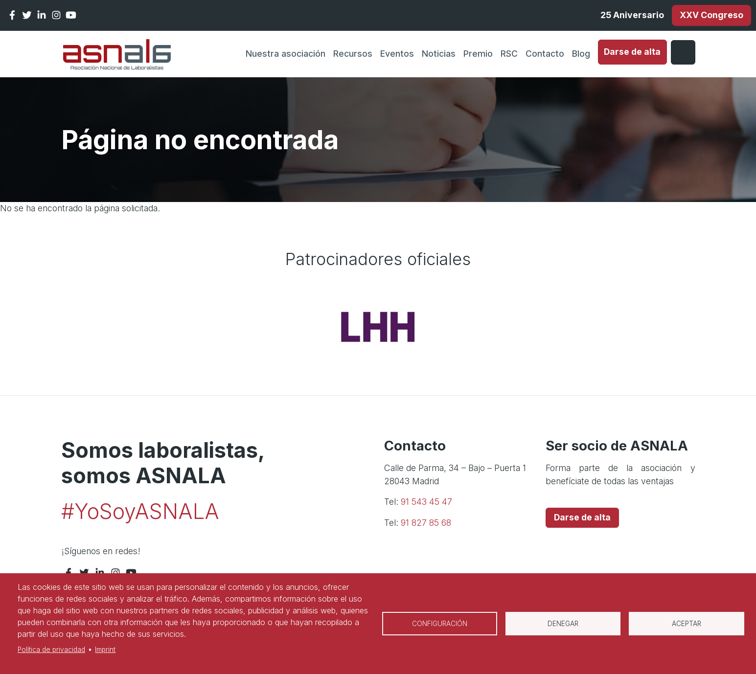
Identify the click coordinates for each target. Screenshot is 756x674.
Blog (581, 53)
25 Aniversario (632, 15)
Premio (478, 53)
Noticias (439, 53)
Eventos (397, 53)
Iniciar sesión (683, 52)
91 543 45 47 (426, 501)
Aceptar (686, 624)
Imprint (105, 649)
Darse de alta (632, 51)
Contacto (545, 53)
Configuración (439, 624)
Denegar (563, 624)
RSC (509, 53)
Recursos (352, 53)
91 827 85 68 (426, 522)
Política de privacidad (51, 649)
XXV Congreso (711, 15)
